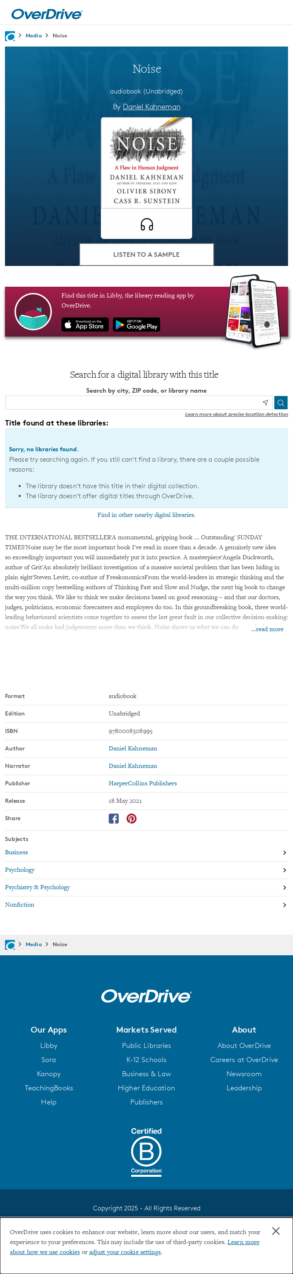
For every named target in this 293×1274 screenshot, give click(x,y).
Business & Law (146, 1074)
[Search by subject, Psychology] (146, 870)
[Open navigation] (277, 13)
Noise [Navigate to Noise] (60, 35)
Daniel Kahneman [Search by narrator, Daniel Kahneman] (133, 766)
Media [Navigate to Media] (34, 35)
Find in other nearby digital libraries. (146, 515)
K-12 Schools (146, 1059)
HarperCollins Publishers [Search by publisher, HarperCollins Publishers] (143, 783)
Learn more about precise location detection (236, 414)
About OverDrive (244, 1045)
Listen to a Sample (146, 254)
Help (48, 1102)
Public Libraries (146, 1045)
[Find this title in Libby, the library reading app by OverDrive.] (146, 312)
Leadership (244, 1088)
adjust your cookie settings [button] (125, 1252)
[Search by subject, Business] (146, 853)
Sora (49, 1059)
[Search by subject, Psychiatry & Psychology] (146, 888)
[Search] (281, 402)
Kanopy (49, 1074)
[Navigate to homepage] (10, 36)
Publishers (146, 1102)
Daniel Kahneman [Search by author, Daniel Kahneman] (151, 106)
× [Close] (276, 1231)
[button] (49, 1029)
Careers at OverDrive (244, 1059)
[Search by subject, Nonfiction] (146, 905)
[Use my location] (265, 402)
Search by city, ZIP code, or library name (146, 390)
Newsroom (244, 1074)
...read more (267, 629)
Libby (49, 1045)
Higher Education (146, 1088)
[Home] (46, 12)
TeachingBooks (49, 1088)
